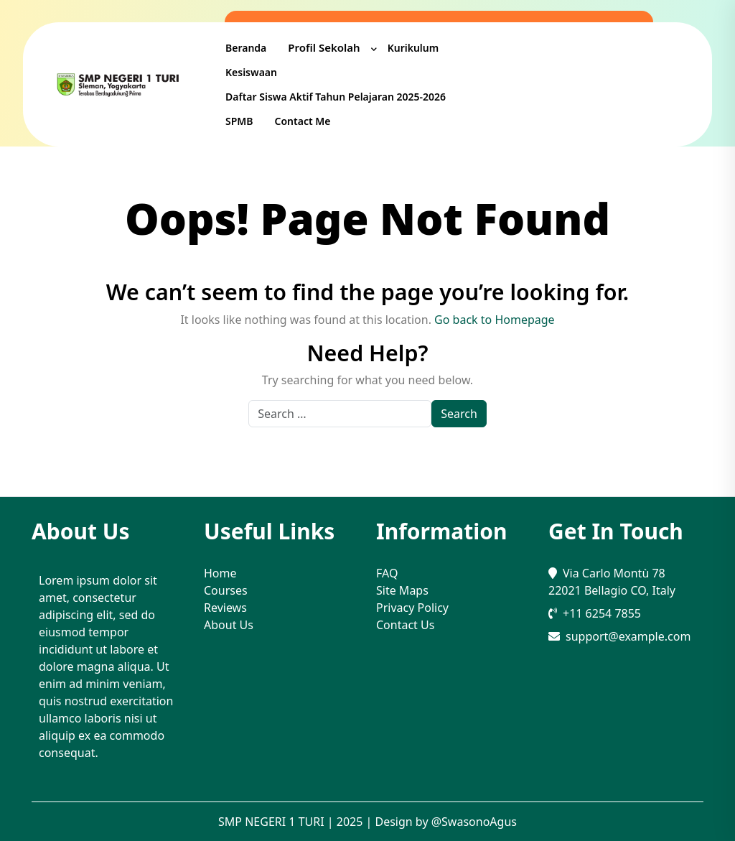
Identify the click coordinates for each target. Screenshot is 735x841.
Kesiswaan (251, 72)
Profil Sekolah (324, 47)
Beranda (245, 48)
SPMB (239, 121)
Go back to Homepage (494, 319)
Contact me (303, 121)
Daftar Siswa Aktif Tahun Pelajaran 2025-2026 (335, 96)
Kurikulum (413, 48)
